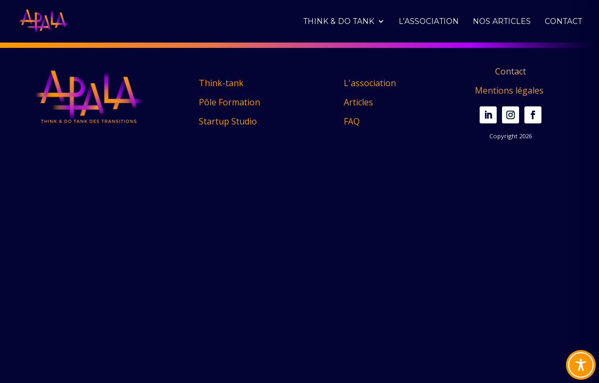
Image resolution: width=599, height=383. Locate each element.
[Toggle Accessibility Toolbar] (581, 365)
